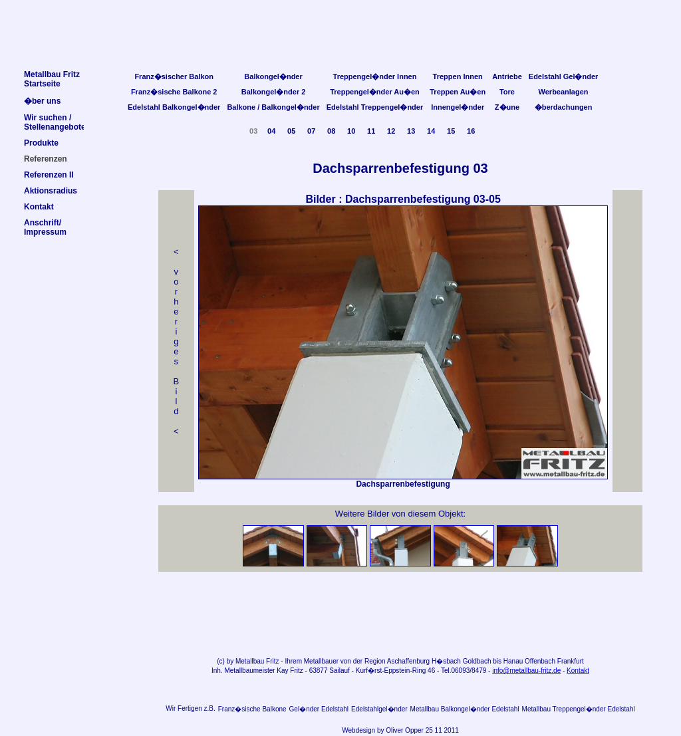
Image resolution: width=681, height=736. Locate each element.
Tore (507, 92)
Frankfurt (570, 661)
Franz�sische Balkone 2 (174, 92)
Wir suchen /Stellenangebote (55, 122)
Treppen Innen (458, 76)
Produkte (41, 143)
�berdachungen (564, 107)
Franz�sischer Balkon (173, 76)
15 (451, 131)
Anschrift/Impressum (45, 227)
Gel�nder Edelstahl (319, 709)
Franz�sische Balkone (252, 709)
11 (371, 131)
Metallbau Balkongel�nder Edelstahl (464, 709)
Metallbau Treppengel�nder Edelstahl (578, 709)
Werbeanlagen (564, 92)
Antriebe (507, 76)
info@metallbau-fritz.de (526, 670)
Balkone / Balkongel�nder (273, 107)
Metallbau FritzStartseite (52, 79)
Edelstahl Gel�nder (564, 76)
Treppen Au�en (457, 92)
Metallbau (249, 661)
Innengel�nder (457, 107)
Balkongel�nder (273, 76)
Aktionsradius (50, 190)
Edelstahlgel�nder (379, 709)
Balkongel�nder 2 (273, 92)
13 (411, 131)
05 (291, 131)
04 (271, 131)
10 (351, 131)
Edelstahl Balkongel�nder (174, 107)
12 (391, 131)
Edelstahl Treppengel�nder (375, 107)
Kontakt (578, 670)
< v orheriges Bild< (177, 341)
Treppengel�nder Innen (375, 76)
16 (471, 131)
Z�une (507, 107)
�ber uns (42, 101)
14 (431, 131)
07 (311, 131)
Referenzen (45, 159)
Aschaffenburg (408, 661)
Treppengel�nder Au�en (375, 92)
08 (331, 131)
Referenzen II (49, 175)
